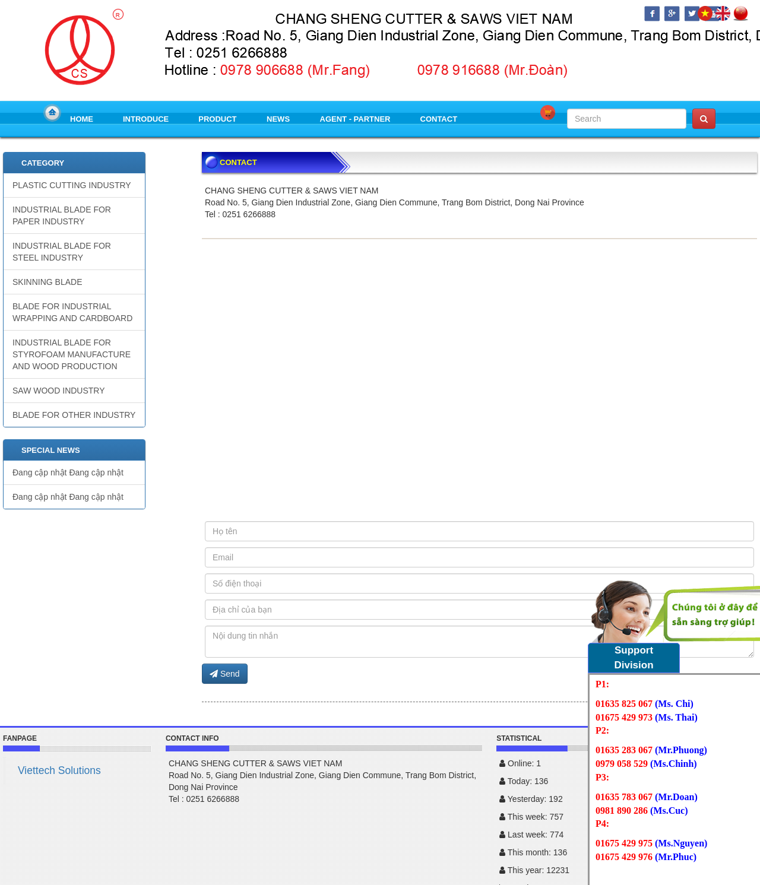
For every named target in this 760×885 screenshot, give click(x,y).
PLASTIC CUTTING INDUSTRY (71, 185)
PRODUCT (217, 119)
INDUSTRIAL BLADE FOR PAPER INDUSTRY (61, 215)
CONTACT (439, 119)
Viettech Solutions (59, 770)
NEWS (278, 119)
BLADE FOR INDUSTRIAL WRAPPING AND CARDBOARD (72, 312)
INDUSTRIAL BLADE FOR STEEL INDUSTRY (61, 251)
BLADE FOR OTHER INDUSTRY (73, 415)
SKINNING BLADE (47, 282)
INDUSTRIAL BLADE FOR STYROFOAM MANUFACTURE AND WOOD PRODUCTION (71, 354)
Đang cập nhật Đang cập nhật (68, 472)
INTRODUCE (146, 119)
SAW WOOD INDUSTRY (58, 390)
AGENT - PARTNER (355, 119)
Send (225, 673)
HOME (81, 119)
